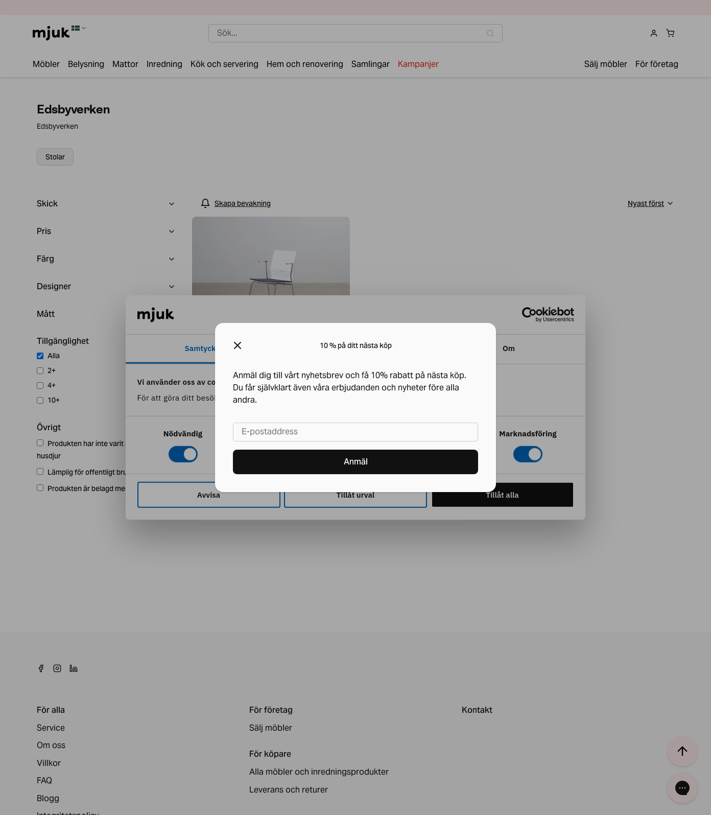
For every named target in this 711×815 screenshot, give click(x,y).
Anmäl (356, 461)
